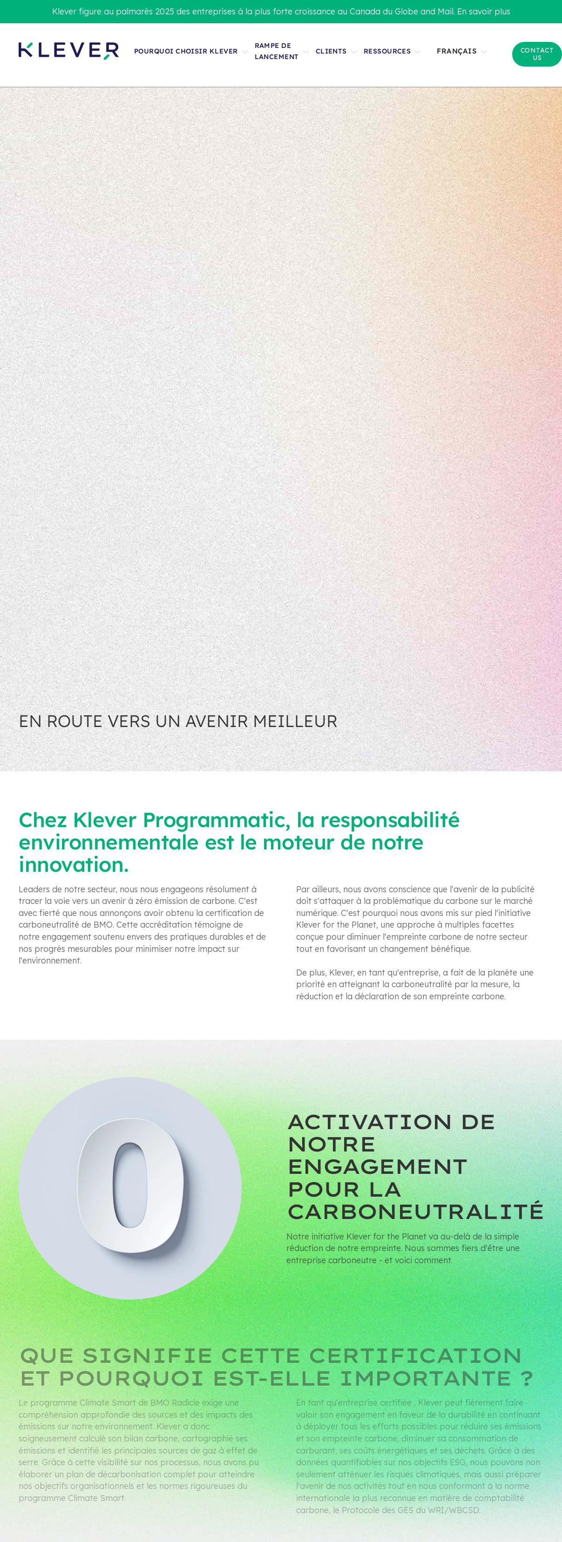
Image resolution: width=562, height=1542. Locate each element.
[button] (466, 55)
